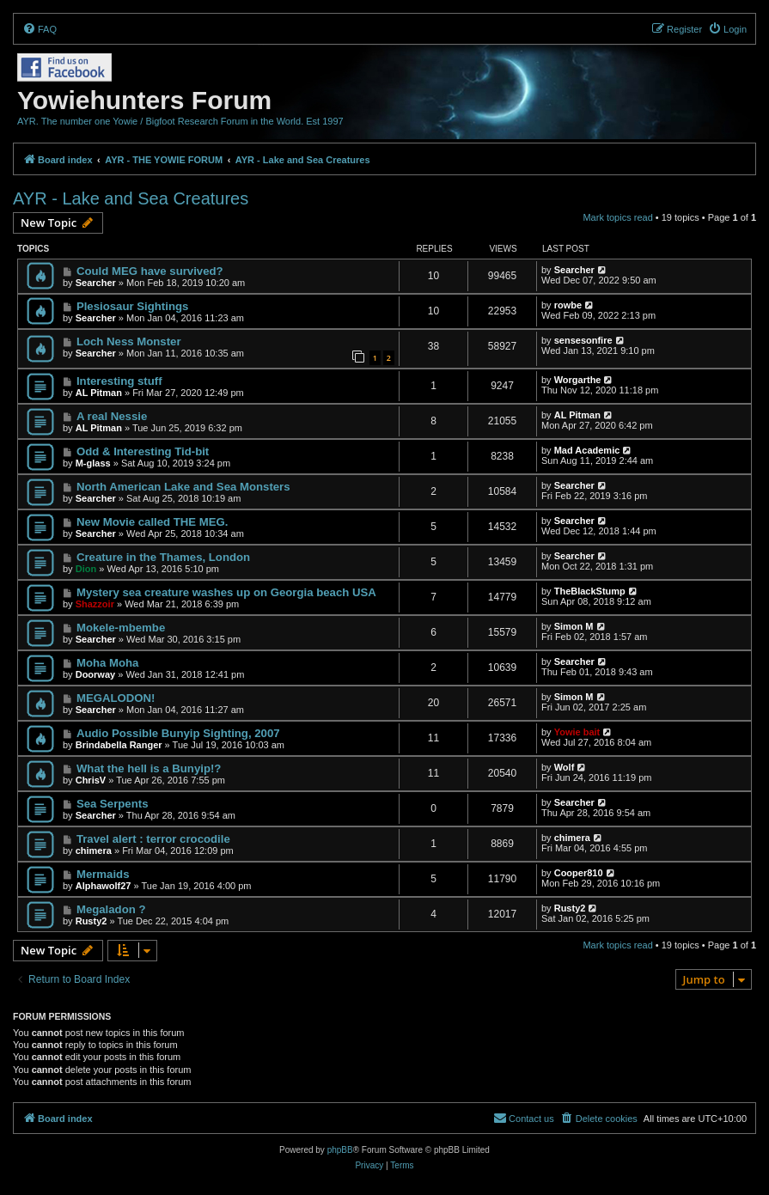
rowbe (568, 305)
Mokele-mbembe (120, 627)
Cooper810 (578, 873)
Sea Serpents (112, 803)
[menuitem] (39, 29)
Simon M (574, 626)
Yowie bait (577, 732)
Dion (86, 569)
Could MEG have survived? (149, 271)
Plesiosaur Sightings (132, 306)
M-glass (93, 463)
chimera (94, 850)
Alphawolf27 (103, 886)
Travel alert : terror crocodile (153, 838)
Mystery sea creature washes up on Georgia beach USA (226, 592)
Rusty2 (91, 921)
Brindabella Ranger (119, 745)
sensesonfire (583, 340)
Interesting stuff (119, 381)
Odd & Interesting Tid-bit (142, 451)
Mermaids (103, 874)
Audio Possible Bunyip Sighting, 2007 (178, 733)
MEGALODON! (116, 698)
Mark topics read (617, 217)
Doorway (95, 674)
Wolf (564, 767)
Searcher (96, 282)
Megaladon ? (111, 909)
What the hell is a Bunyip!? (149, 768)
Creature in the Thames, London (163, 557)
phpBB (340, 1150)
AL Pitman (99, 392)
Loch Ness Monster (128, 341)
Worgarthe (577, 380)
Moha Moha (107, 662)
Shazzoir (95, 604)
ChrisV (91, 780)
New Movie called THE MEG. (152, 521)
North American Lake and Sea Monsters (183, 486)
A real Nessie (111, 416)
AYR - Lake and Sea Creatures (130, 198)
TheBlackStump (590, 591)
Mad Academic (587, 450)
